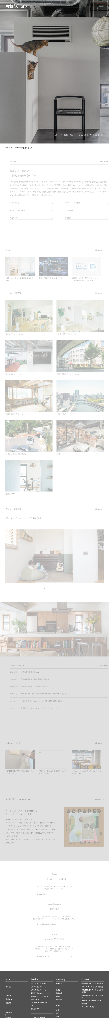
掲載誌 (58, 996)
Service (34, 979)
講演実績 (59, 993)
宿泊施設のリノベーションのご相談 (92, 996)
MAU (32, 1006)
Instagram (8, 1012)
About (8, 979)
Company (60, 979)
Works (8, 986)
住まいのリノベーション (39, 984)
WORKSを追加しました (19, 148)
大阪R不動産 (35, 999)
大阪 (57, 1010)
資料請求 (84, 1004)
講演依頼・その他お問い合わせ (91, 1000)
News (8, 1002)
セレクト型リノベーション (39, 987)
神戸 (57, 1013)
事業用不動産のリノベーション (41, 993)
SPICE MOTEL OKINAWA (39, 1002)
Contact (85, 979)
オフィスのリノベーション (39, 990)
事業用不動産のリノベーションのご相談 (92, 991)
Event (8, 995)
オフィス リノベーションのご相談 (92, 987)
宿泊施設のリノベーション (39, 996)
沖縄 (57, 1016)
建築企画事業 (35, 1009)
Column (9, 998)
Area (58, 1005)
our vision (59, 987)
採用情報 (59, 999)
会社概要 (59, 984)
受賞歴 (58, 990)
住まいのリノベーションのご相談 (92, 984)
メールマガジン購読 (87, 1007)
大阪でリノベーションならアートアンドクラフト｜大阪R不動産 (16, 6)
